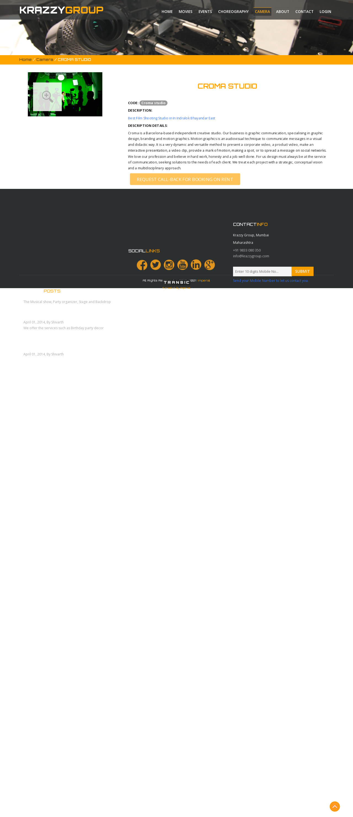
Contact (304, 11)
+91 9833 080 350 (247, 317)
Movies (185, 11)
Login (325, 11)
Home (167, 11)
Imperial (204, 280)
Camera (262, 11)
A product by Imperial (176, 386)
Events (205, 11)
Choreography (233, 11)
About (282, 11)
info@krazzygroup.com (251, 322)
